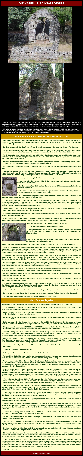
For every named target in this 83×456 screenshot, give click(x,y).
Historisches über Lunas (41, 453)
